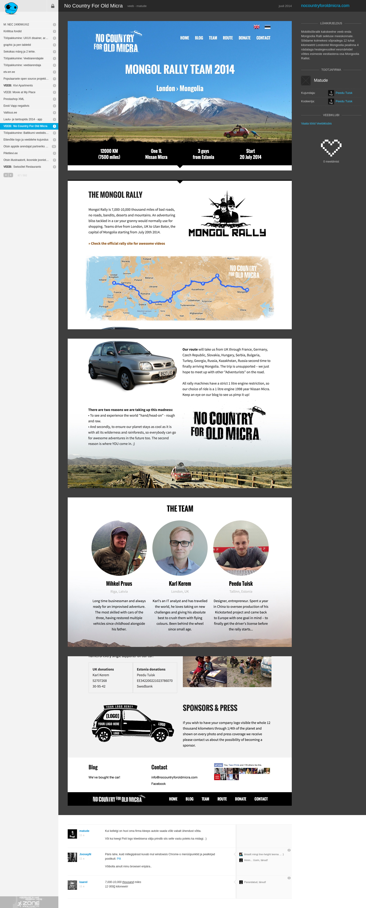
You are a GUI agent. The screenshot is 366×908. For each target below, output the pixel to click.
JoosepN (85, 854)
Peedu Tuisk (344, 93)
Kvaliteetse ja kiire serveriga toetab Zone (29, 902)
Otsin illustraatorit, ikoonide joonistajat (27, 160)
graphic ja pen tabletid (17, 44)
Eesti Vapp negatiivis (16, 105)
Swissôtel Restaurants (22, 166)
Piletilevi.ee (11, 153)
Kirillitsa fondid (12, 31)
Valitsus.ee (10, 112)
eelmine (6, 175)
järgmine (10, 175)
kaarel (83, 882)
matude (142, 6)
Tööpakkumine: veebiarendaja (22, 65)
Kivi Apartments (18, 85)
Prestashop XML (14, 99)
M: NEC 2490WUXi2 (16, 24)
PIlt (119, 858)
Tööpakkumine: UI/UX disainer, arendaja (29, 38)
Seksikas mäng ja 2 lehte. (19, 51)
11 (54, 146)
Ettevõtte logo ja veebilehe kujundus (26, 139)
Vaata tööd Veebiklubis (316, 123)
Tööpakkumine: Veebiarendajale (23, 58)
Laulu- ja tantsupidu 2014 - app (23, 119)
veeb (130, 6)
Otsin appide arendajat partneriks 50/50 (28, 146)
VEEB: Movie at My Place (19, 92)
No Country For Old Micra (25, 126)
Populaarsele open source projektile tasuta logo (31, 78)
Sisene (53, 6)
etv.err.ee (9, 72)
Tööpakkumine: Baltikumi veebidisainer (28, 133)
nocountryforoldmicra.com (325, 5)
